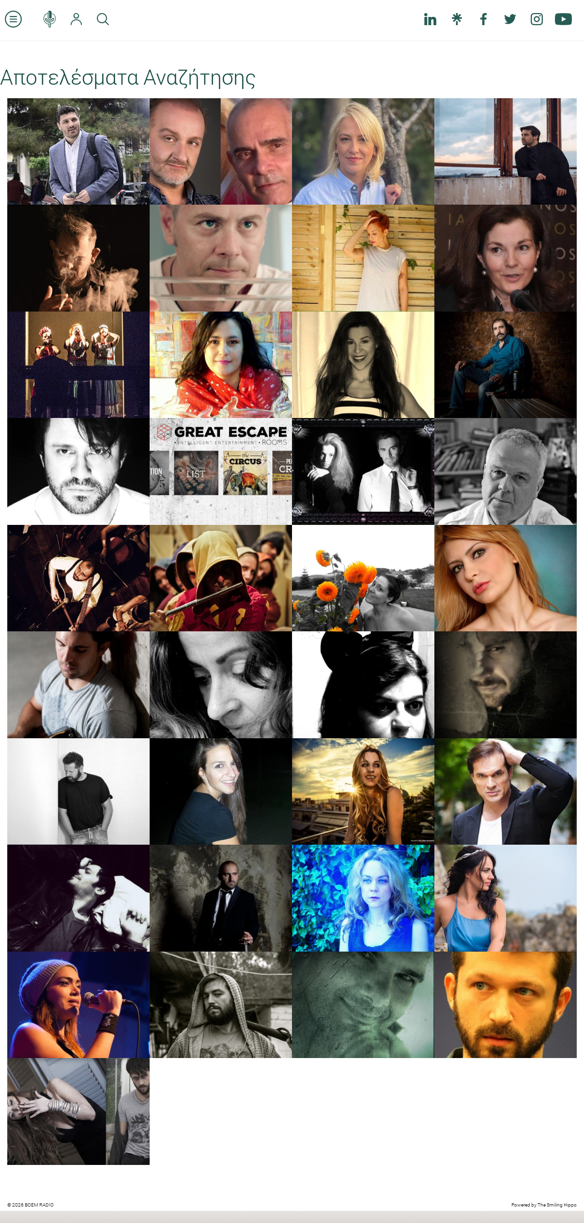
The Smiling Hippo (557, 1205)
